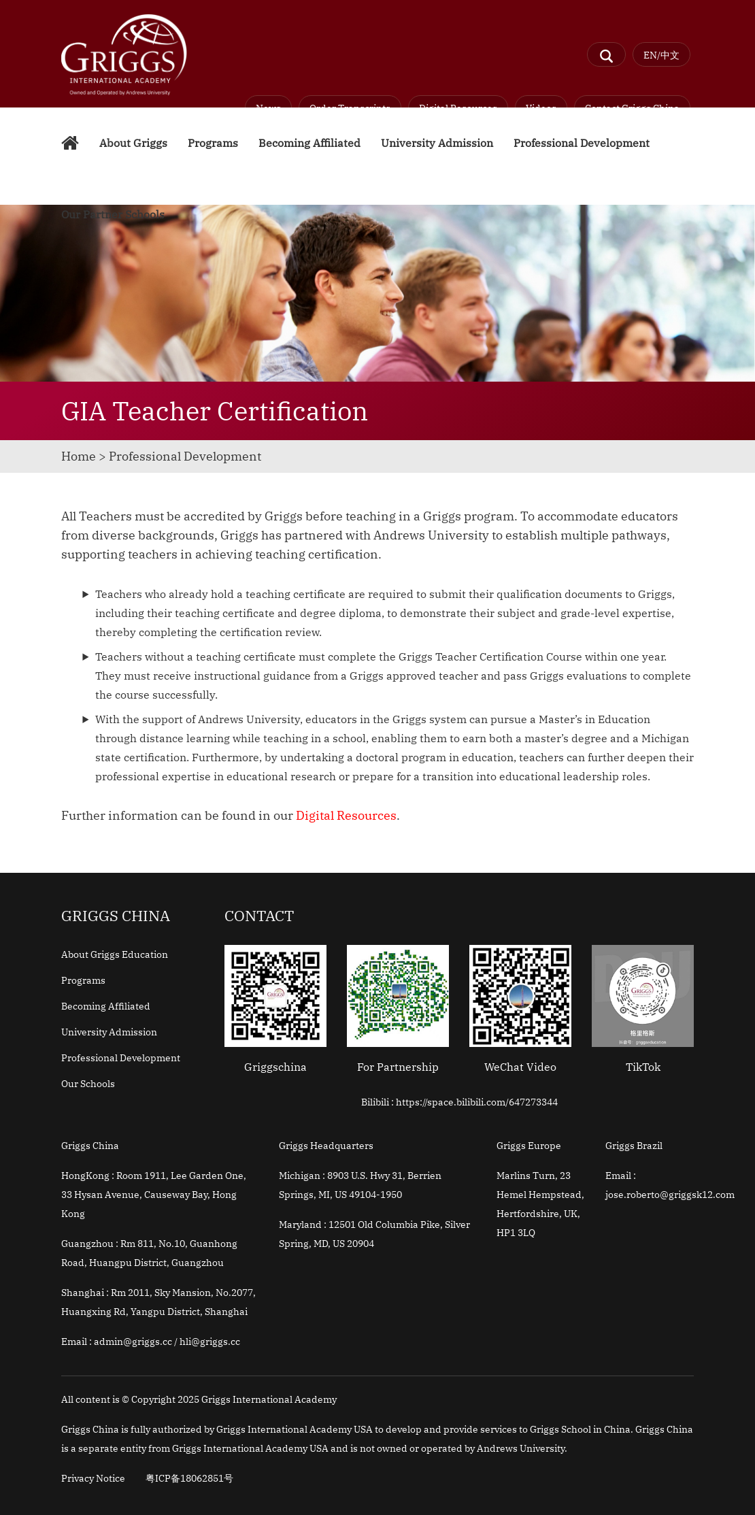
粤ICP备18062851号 (189, 1478)
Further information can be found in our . (230, 815)
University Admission (437, 143)
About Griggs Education (114, 954)
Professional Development (582, 143)
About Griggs (133, 143)
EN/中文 (661, 55)
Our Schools (88, 1084)
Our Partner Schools (113, 214)
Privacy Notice (93, 1478)
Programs (213, 143)
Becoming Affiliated (309, 143)
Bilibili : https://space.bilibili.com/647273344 (459, 1102)
